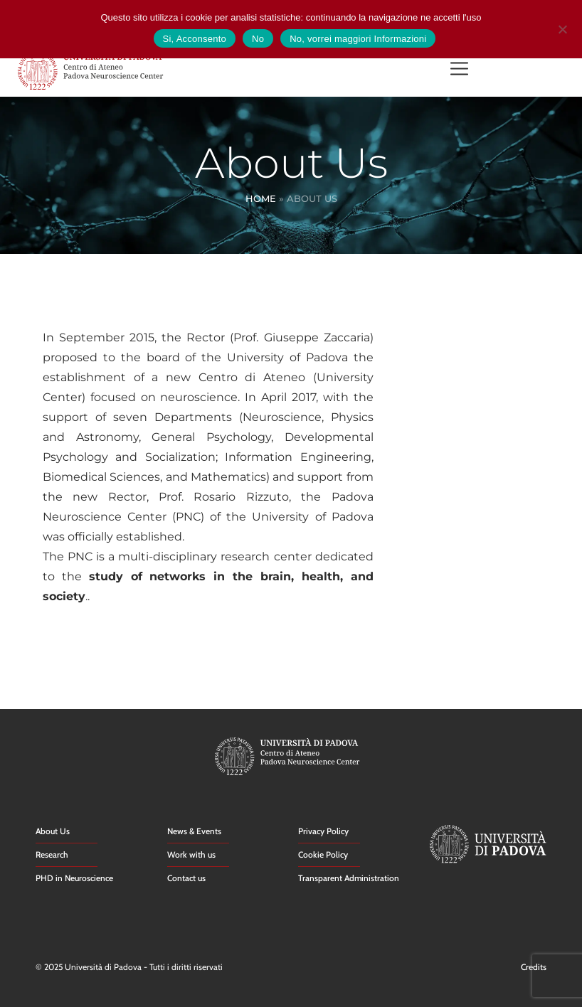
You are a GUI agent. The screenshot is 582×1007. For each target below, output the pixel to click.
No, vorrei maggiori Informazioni (358, 38)
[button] (459, 70)
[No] (562, 27)
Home (260, 198)
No (258, 38)
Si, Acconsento (195, 38)
